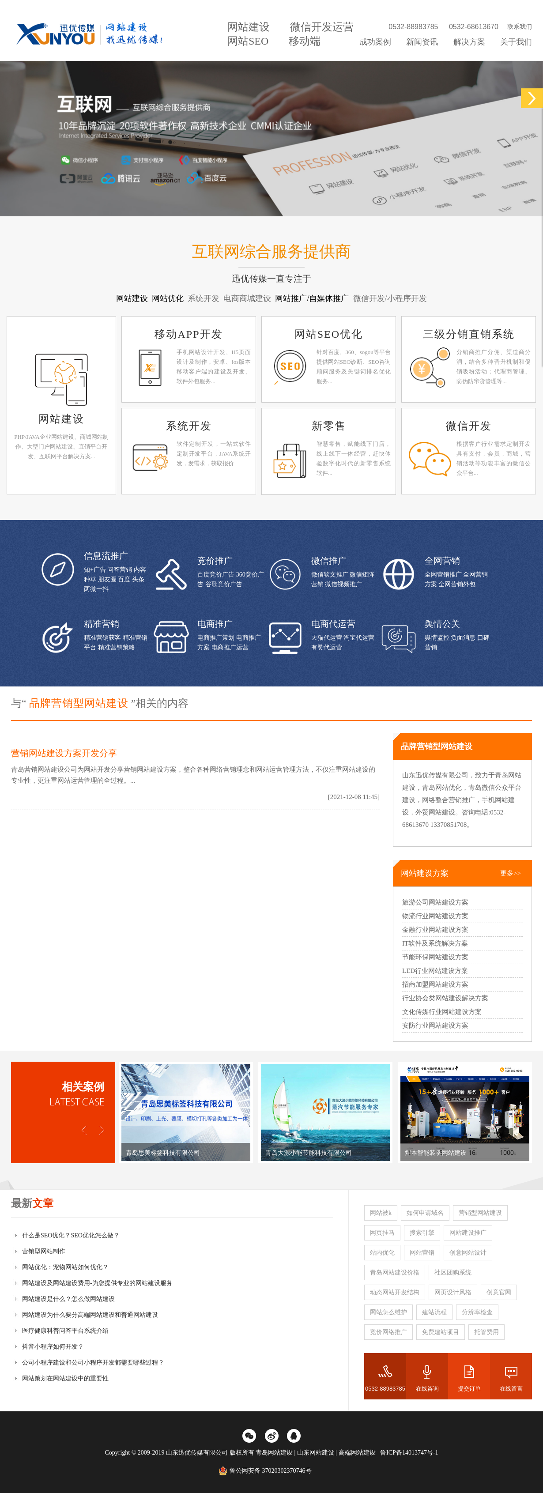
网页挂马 (382, 1232)
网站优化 (169, 298)
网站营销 (422, 1252)
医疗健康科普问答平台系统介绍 (65, 1330)
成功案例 (375, 42)
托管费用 (486, 1332)
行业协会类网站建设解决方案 (445, 998)
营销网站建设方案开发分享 (64, 753)
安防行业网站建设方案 (435, 1025)
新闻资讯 (422, 42)
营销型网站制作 (43, 1251)
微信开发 (469, 426)
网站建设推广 (467, 1232)
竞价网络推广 (388, 1332)
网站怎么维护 (388, 1312)
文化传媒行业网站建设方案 (442, 1011)
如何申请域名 (425, 1213)
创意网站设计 (467, 1252)
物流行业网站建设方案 (435, 916)
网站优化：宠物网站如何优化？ (65, 1267)
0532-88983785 (385, 1388)
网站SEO (247, 41)
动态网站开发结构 (394, 1292)
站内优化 (382, 1252)
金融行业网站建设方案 (435, 929)
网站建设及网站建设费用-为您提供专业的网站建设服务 (97, 1283)
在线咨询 (427, 1388)
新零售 (329, 426)
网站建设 (248, 27)
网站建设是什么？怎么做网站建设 (68, 1299)
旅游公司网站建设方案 (435, 902)
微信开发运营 (322, 27)
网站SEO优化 (328, 334)
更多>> (510, 873)
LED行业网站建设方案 (435, 970)
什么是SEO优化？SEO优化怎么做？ (71, 1235)
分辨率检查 (477, 1312)
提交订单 (469, 1388)
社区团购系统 (452, 1272)
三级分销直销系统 (469, 334)
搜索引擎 (422, 1232)
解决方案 (469, 42)
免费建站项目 (440, 1332)
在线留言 (511, 1388)
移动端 (305, 41)
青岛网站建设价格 (394, 1272)
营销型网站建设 (480, 1213)
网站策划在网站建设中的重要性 (65, 1378)
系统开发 (189, 426)
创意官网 (498, 1292)
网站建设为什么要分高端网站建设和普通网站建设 (90, 1315)
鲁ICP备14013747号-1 (409, 1452)
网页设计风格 (452, 1292)
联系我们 (519, 26)
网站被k (381, 1213)
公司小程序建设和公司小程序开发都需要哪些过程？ (93, 1362)
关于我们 (516, 42)
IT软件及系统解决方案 (435, 943)
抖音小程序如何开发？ (53, 1346)
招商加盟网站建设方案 (435, 984)
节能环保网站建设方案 (435, 957)
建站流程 (434, 1312)
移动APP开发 (188, 334)
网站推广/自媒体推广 (313, 298)
